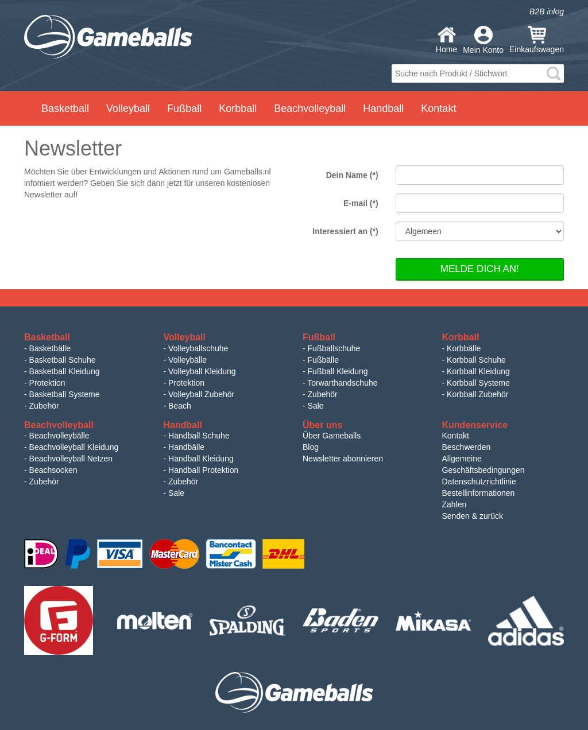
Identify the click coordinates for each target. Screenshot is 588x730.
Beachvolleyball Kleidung (74, 447)
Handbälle (186, 447)
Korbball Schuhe (476, 359)
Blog (311, 447)
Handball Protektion (203, 470)
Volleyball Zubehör (201, 394)
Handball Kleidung (201, 458)
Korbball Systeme (478, 382)
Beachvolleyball (310, 108)
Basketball (65, 108)
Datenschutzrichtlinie (479, 481)
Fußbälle (323, 359)
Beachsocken (53, 470)
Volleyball (128, 108)
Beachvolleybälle (59, 435)
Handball (383, 108)
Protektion (47, 382)
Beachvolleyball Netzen (71, 458)
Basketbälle (50, 348)
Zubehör (44, 405)
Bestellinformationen (478, 493)
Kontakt (438, 108)
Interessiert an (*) (345, 231)
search (553, 73)
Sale (316, 405)
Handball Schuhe (199, 435)
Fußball (184, 108)
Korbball (238, 108)
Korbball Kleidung (478, 371)
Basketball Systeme (64, 394)
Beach (179, 405)
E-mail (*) (360, 203)
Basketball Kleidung (64, 371)
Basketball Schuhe (62, 359)
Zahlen (454, 504)
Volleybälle (187, 359)
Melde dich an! (479, 268)
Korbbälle (464, 348)
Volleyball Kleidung (202, 371)
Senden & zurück (473, 516)
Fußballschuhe (334, 348)
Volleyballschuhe (198, 348)
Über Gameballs (332, 435)
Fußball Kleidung (338, 371)
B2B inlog (546, 11)
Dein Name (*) (352, 175)
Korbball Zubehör (477, 394)
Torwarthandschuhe (342, 382)
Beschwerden (466, 447)
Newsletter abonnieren (343, 458)
